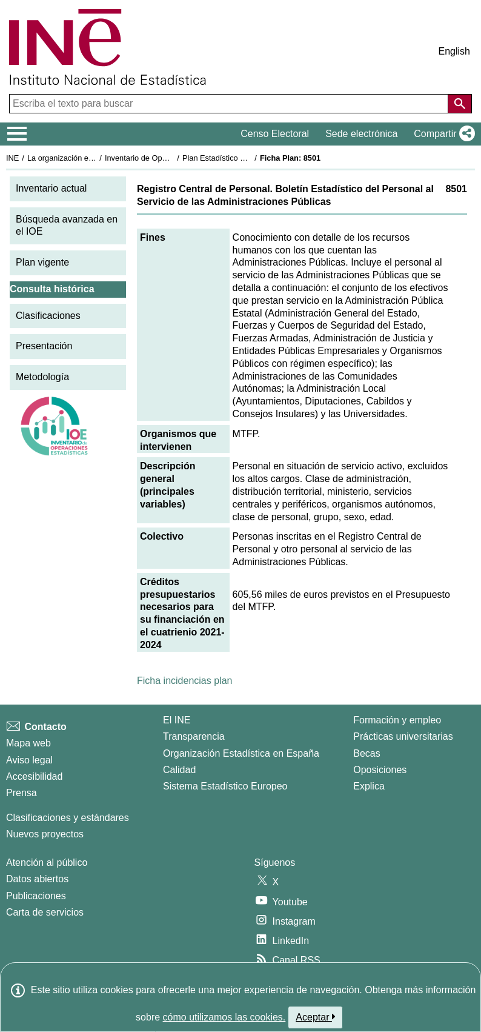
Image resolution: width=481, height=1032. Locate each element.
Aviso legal (29, 760)
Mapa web (28, 743)
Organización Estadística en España (241, 753)
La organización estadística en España (94, 158)
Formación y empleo (397, 720)
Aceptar (315, 1016)
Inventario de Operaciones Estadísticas (172, 158)
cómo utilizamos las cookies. (224, 1017)
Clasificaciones (48, 315)
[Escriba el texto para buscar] (230, 103)
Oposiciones (379, 770)
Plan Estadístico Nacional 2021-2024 (246, 158)
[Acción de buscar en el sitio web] (460, 103)
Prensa (21, 793)
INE (12, 158)
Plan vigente (42, 262)
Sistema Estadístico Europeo (225, 786)
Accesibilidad (34, 776)
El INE (176, 720)
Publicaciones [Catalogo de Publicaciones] (36, 896)
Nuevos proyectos (45, 834)
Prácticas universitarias (403, 736)
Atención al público (46, 862)
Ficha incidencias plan (184, 680)
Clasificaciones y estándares (67, 818)
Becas (366, 753)
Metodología (42, 377)
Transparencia (194, 736)
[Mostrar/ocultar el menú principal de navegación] (17, 134)
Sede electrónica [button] (361, 134)
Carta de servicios (45, 912)
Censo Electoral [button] (274, 134)
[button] (442, 134)
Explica (369, 786)
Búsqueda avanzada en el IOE (67, 225)
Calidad (179, 770)
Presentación (44, 346)
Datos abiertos (37, 879)
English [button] (454, 51)
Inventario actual (51, 188)
